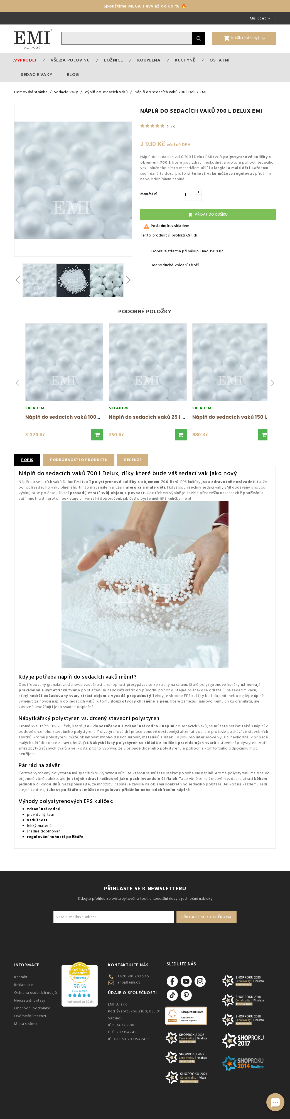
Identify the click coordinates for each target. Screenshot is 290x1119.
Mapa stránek (25, 1023)
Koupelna (149, 60)
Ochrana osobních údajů (35, 992)
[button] (97, 434)
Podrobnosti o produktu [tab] (79, 460)
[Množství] (188, 195)
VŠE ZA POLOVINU (70, 60)
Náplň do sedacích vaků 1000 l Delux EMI (76, 417)
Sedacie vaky (36, 75)
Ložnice (113, 60)
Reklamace (23, 984)
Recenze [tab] (134, 460)
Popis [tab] (27, 460)
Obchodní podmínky (32, 1008)
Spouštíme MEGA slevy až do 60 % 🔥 (145, 6)
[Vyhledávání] (127, 38)
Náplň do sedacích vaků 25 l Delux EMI (157, 417)
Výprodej (25, 60)
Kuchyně (185, 60)
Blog (73, 75)
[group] (64, 383)
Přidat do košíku (208, 214)
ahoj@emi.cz (128, 982)
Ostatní (219, 60)
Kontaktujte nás (128, 965)
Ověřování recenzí (30, 1016)
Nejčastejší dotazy (29, 1000)
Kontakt (20, 977)
